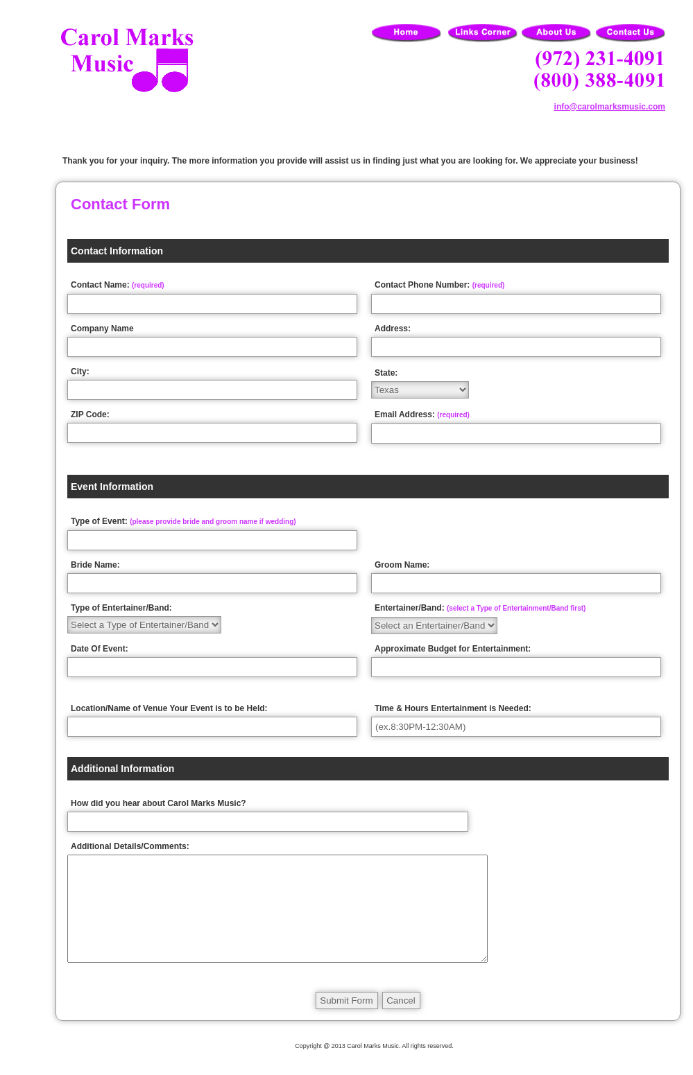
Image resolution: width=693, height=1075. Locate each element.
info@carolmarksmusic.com (609, 107)
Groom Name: (402, 565)
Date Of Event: (99, 649)
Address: (393, 328)
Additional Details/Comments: (130, 846)
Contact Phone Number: (439, 285)
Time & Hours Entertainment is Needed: (453, 708)
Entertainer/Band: (480, 608)
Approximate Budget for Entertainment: (453, 649)
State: (386, 373)
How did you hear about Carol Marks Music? (158, 803)
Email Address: (422, 414)
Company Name (102, 328)
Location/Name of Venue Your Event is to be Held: (169, 708)
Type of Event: (183, 521)
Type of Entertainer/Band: (121, 608)
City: (80, 371)
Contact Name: (117, 285)
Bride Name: (95, 565)
